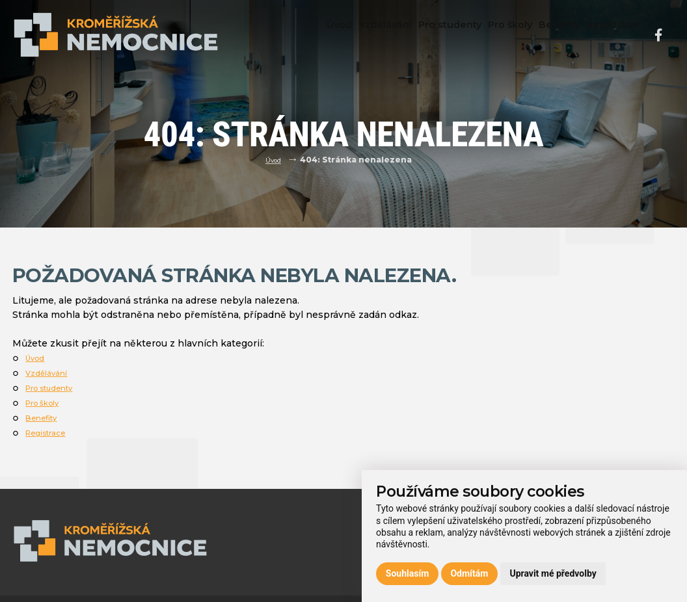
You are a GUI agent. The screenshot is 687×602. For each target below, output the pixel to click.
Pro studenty (422, 34)
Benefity (547, 34)
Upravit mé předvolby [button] (552, 573)
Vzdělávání (350, 34)
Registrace (609, 34)
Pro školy (490, 34)
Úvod (295, 34)
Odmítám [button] (469, 573)
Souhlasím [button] (407, 573)
